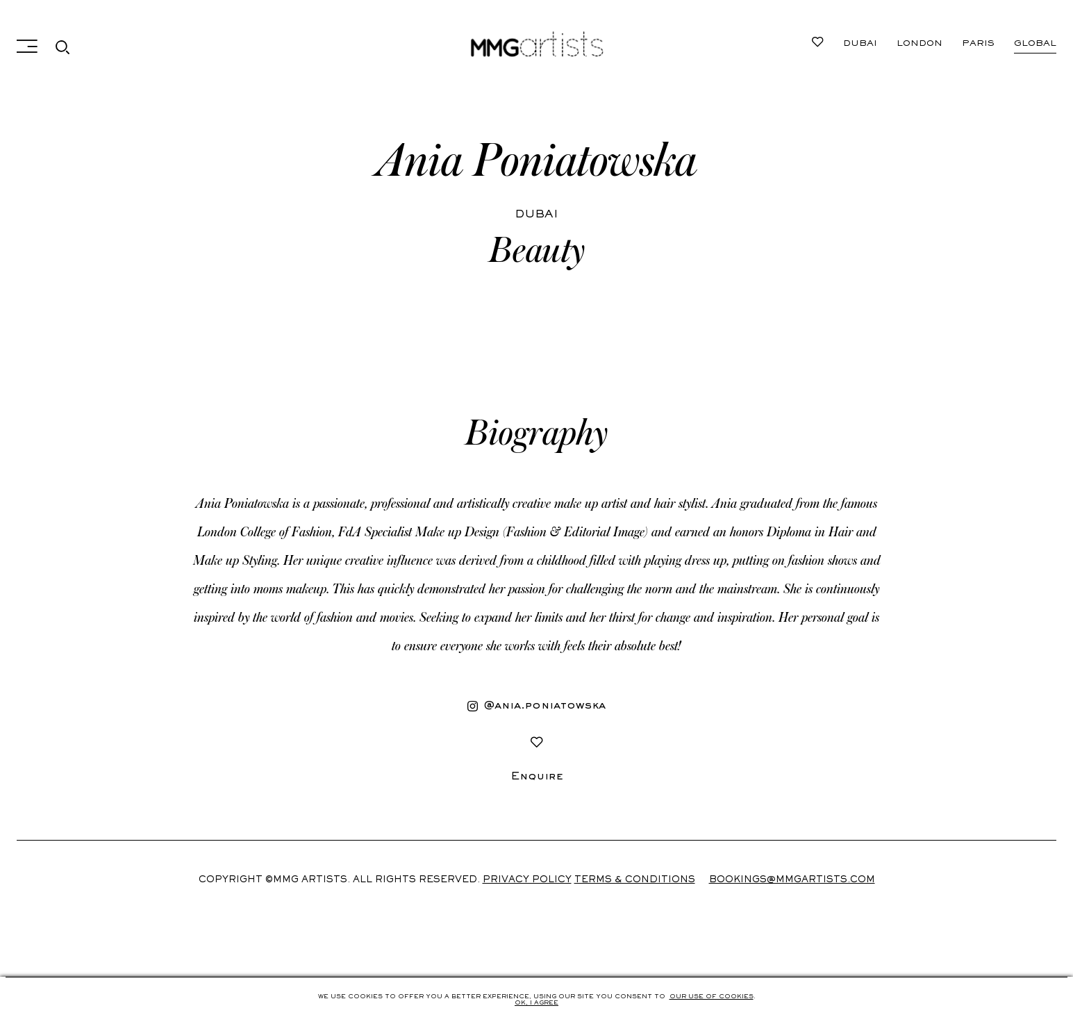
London (919, 44)
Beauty (537, 250)
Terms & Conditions (634, 880)
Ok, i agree (536, 1003)
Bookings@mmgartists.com (792, 880)
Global (1035, 44)
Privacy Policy (527, 880)
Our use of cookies (711, 997)
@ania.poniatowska (536, 706)
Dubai (860, 44)
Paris (978, 44)
